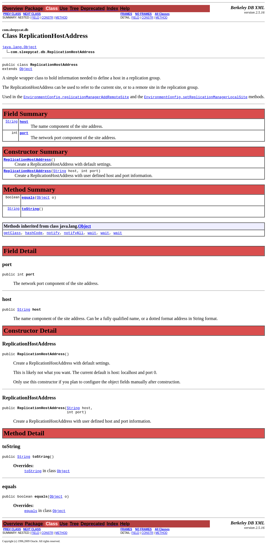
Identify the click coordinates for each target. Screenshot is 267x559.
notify (53, 240)
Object (25, 71)
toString (30, 216)
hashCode (33, 240)
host (24, 124)
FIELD (35, 17)
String (11, 124)
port (24, 136)
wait (92, 240)
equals (28, 203)
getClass (12, 240)
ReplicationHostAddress (27, 164)
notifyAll (73, 240)
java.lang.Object (19, 47)
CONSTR (47, 17)
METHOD (61, 17)
